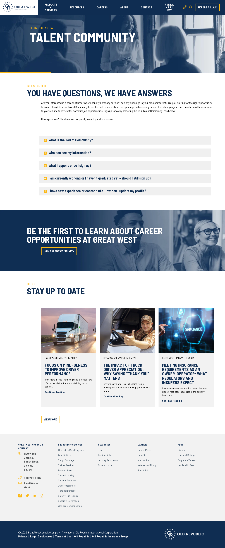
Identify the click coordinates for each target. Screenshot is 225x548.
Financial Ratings (186, 454)
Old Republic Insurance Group (110, 536)
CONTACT (146, 7)
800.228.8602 (32, 478)
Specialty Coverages (68, 500)
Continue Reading (55, 391)
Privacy (22, 536)
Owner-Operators (67, 485)
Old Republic (81, 536)
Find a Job (143, 470)
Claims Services (66, 465)
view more (50, 419)
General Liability (66, 475)
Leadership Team (186, 465)
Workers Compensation (70, 505)
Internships (143, 460)
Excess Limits (65, 470)
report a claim (207, 7)
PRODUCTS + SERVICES (50, 7)
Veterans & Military (147, 465)
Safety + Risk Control (68, 495)
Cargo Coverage (66, 460)
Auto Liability (64, 454)
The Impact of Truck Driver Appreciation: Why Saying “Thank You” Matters (126, 371)
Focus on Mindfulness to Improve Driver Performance (66, 369)
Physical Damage (67, 490)
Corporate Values (186, 460)
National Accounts (67, 480)
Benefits (142, 454)
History (181, 449)
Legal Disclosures (41, 536)
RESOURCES (77, 7)
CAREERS (102, 7)
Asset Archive (105, 465)
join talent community (59, 251)
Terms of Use (63, 536)
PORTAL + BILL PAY (169, 7)
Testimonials (104, 454)
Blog (100, 449)
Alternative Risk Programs (71, 449)
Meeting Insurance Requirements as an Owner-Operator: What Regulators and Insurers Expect (184, 373)
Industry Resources (108, 460)
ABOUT (124, 7)
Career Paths (144, 449)
